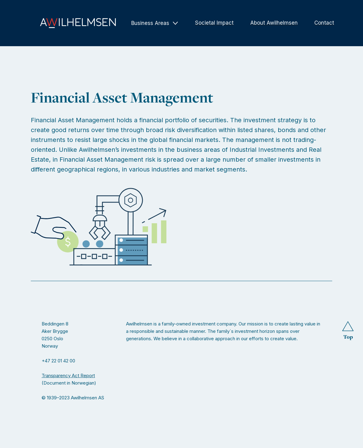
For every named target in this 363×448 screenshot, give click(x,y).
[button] (155, 23)
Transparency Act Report (68, 375)
